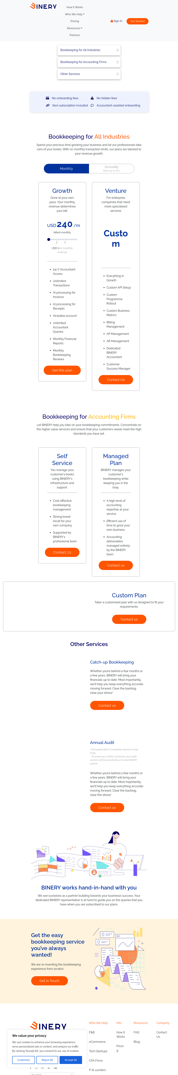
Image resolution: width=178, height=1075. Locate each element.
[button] (66, 168)
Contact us (115, 565)
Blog (137, 1059)
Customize (23, 1060)
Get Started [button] (137, 21)
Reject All (47, 1060)
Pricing (74, 21)
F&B (92, 1049)
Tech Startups (98, 1068)
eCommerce (97, 1059)
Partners (75, 35)
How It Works (74, 7)
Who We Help (74, 14)
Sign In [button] (116, 21)
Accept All (71, 1060)
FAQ (136, 1049)
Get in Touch (49, 998)
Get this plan (62, 370)
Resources (73, 28)
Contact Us (116, 380)
